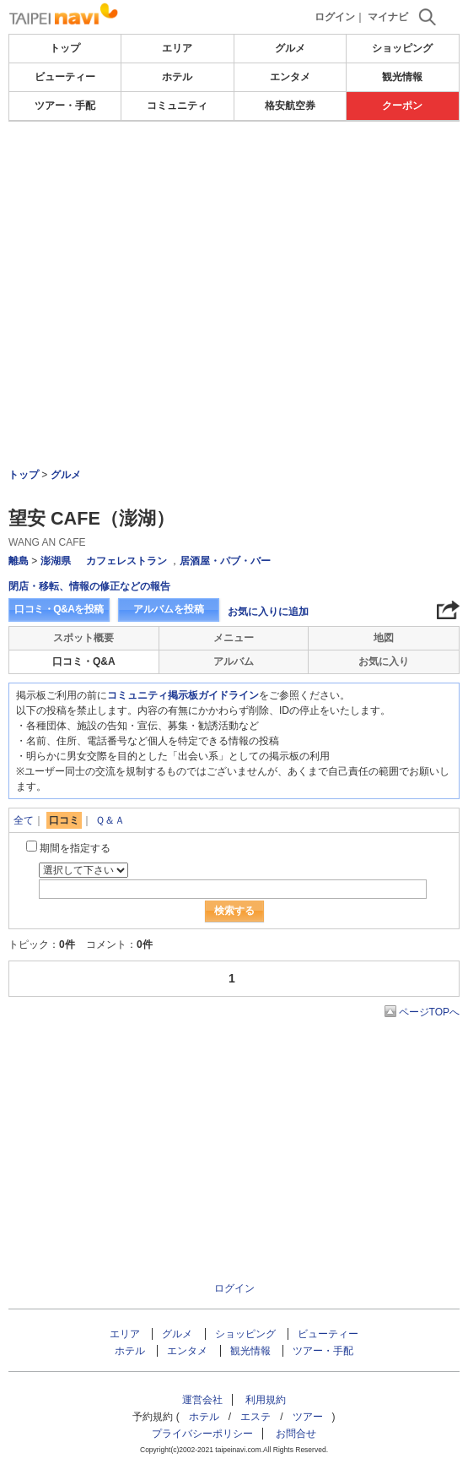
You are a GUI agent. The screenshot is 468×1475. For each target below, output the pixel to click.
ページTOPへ (429, 1012)
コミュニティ (177, 106)
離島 (18, 561)
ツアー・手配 (65, 106)
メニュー (233, 638)
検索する (234, 911)
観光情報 (402, 77)
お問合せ (296, 1434)
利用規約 (265, 1400)
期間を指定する (75, 848)
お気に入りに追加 (268, 612)
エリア (177, 48)
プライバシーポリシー (202, 1434)
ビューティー (65, 77)
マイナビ (388, 17)
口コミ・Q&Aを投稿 (59, 609)
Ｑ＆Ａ (110, 820)
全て (23, 820)
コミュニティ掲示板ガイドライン (183, 695)
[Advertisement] (234, 248)
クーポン (402, 106)
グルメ (290, 48)
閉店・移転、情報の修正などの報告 (89, 586)
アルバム (233, 661)
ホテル (177, 77)
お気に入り (383, 661)
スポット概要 (83, 638)
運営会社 (202, 1400)
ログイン (335, 17)
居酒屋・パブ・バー (225, 561)
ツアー (308, 1417)
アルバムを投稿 (168, 609)
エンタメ (290, 77)
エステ (255, 1417)
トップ (65, 48)
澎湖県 (55, 561)
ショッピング (402, 48)
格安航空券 (290, 106)
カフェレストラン (126, 561)
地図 (384, 638)
